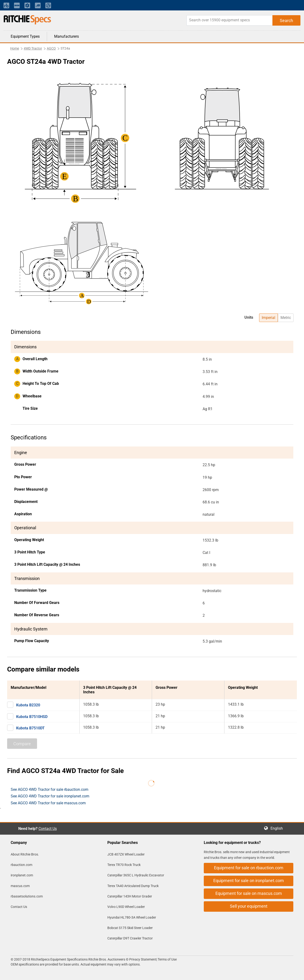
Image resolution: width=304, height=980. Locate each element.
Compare (22, 743)
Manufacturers (66, 36)
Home (14, 48)
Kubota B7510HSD (32, 716)
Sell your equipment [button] (248, 906)
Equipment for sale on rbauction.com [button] (248, 867)
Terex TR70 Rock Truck (124, 865)
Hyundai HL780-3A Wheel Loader (131, 917)
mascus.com (20, 886)
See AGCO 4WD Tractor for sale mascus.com (48, 803)
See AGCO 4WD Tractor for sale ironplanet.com (50, 796)
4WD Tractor (33, 48)
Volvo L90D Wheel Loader (126, 907)
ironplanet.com (22, 875)
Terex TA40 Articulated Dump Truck (133, 886)
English (278, 828)
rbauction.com (21, 865)
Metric (285, 317)
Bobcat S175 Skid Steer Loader (130, 928)
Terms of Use (167, 959)
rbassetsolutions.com (27, 896)
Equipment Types (25, 36)
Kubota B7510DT (30, 728)
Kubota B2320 (28, 705)
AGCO (51, 48)
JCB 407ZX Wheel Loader (126, 854)
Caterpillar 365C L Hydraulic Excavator (135, 875)
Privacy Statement (142, 959)
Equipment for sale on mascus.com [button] (248, 893)
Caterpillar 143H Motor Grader (129, 896)
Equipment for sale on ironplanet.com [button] (248, 880)
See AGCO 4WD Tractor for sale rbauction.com (49, 789)
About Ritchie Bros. (25, 854)
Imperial (268, 317)
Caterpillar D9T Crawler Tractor (130, 938)
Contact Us (47, 828)
